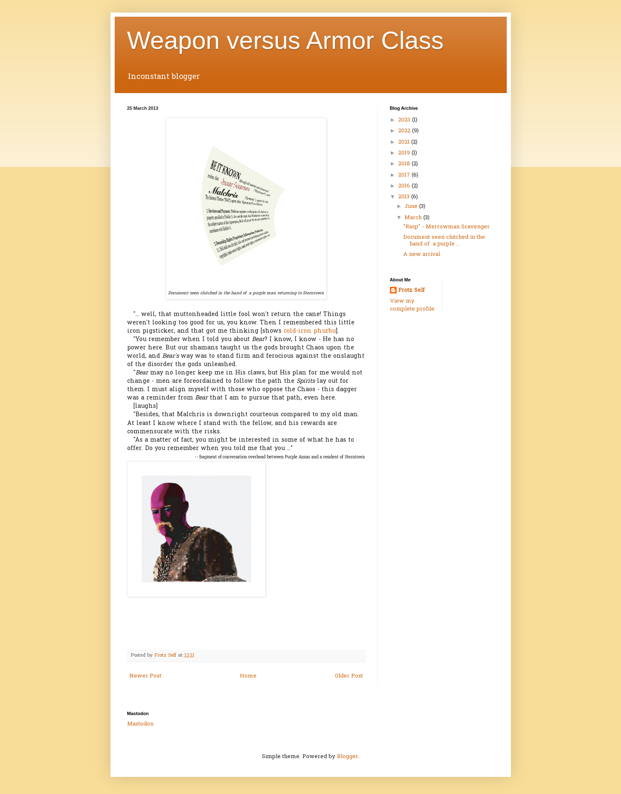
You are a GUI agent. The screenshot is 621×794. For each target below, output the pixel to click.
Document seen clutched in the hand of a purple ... (444, 240)
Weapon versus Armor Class (285, 40)
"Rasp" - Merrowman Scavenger (446, 227)
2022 (405, 131)
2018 (405, 164)
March (414, 218)
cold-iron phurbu (310, 331)
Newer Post (145, 676)
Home (248, 676)
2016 (405, 186)
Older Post (349, 676)
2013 (404, 197)
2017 (405, 175)
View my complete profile (412, 305)
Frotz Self (411, 290)
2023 (405, 120)
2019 (405, 153)
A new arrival (421, 254)
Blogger (347, 757)
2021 (404, 142)
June (412, 206)
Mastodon (140, 724)
